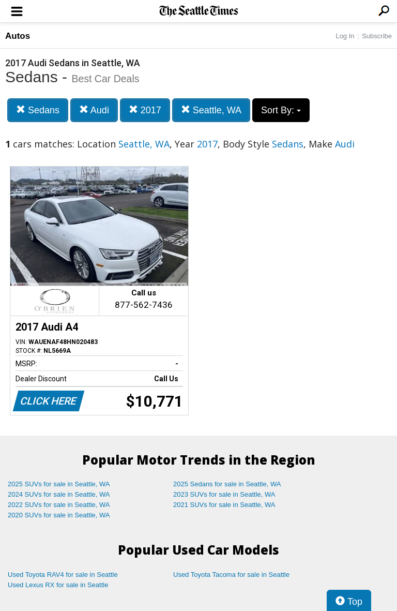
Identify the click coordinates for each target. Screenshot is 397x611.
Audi (94, 110)
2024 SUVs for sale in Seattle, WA (59, 494)
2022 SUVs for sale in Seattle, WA (59, 505)
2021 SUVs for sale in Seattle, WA (224, 505)
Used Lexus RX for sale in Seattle (58, 585)
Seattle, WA (211, 110)
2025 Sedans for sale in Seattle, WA (227, 484)
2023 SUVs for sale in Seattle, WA (224, 494)
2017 (145, 110)
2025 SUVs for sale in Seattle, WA (59, 484)
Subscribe (377, 36)
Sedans (37, 110)
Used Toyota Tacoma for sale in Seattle (231, 574)
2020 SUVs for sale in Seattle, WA (59, 515)
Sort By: (281, 110)
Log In (344, 36)
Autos (17, 36)
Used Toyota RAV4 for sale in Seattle (63, 574)
